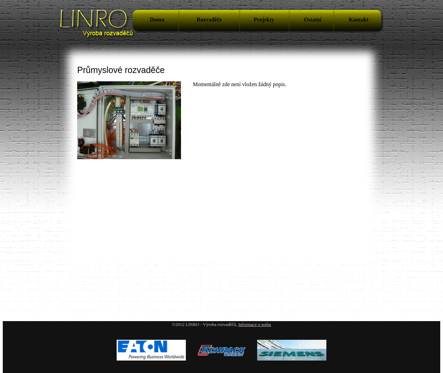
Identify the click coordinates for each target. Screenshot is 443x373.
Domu (157, 19)
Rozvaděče (209, 19)
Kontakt (359, 19)
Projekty (264, 19)
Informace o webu (254, 324)
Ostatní (313, 19)
